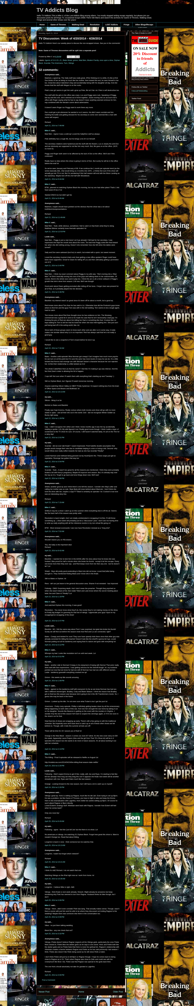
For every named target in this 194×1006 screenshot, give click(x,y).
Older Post (118, 992)
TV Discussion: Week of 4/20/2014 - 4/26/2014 (70, 38)
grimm (75, 60)
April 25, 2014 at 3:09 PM (54, 917)
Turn (65, 63)
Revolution (95, 25)
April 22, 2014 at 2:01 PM (54, 437)
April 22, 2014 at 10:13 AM (55, 392)
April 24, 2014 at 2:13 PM (54, 749)
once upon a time (106, 60)
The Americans (57, 63)
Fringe (126, 25)
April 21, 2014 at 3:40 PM (54, 265)
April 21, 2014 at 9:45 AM (54, 198)
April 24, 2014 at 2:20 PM (54, 766)
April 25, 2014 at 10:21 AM (55, 862)
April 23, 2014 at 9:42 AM (54, 551)
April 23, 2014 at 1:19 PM (54, 597)
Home (42, 25)
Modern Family (93, 60)
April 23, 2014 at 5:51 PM (54, 657)
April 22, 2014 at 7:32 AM (54, 348)
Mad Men (82, 60)
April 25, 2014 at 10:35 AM (55, 879)
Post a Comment (48, 980)
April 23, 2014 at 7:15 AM (54, 502)
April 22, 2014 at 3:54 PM (54, 462)
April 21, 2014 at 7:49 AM (54, 126)
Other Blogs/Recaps (144, 25)
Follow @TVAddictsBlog (139, 91)
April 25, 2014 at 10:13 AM (55, 845)
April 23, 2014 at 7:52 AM (54, 531)
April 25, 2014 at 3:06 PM (54, 900)
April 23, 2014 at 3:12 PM (54, 645)
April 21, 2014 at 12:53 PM (55, 232)
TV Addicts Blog (57, 10)
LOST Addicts (111, 25)
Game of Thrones (58, 25)
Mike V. (48, 131)
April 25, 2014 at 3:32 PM (54, 934)
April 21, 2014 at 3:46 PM (54, 292)
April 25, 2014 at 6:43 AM (54, 821)
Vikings (71, 63)
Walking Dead (78, 25)
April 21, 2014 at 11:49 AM (55, 217)
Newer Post (44, 992)
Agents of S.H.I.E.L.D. (53, 60)
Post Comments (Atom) (86, 999)
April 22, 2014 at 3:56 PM (54, 478)
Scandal (47, 63)
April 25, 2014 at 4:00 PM (54, 975)
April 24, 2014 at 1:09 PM (54, 681)
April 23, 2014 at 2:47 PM (54, 621)
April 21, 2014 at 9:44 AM (54, 179)
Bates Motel (67, 60)
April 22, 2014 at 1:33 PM (54, 418)
